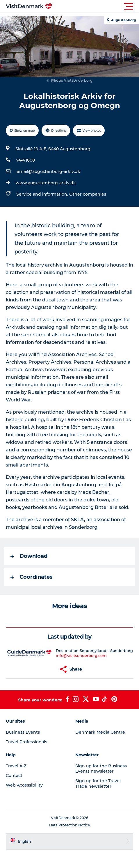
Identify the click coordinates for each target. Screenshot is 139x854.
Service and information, (42, 194)
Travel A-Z (16, 766)
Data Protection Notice (69, 825)
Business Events (23, 732)
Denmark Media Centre (100, 732)
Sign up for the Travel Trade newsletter (98, 783)
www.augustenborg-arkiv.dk (46, 182)
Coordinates (31, 577)
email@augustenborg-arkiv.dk (48, 171)
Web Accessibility (24, 785)
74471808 (25, 160)
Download (28, 556)
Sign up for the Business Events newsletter (101, 768)
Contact (14, 775)
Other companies (87, 194)
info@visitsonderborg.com (81, 655)
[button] (95, 6)
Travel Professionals (26, 741)
